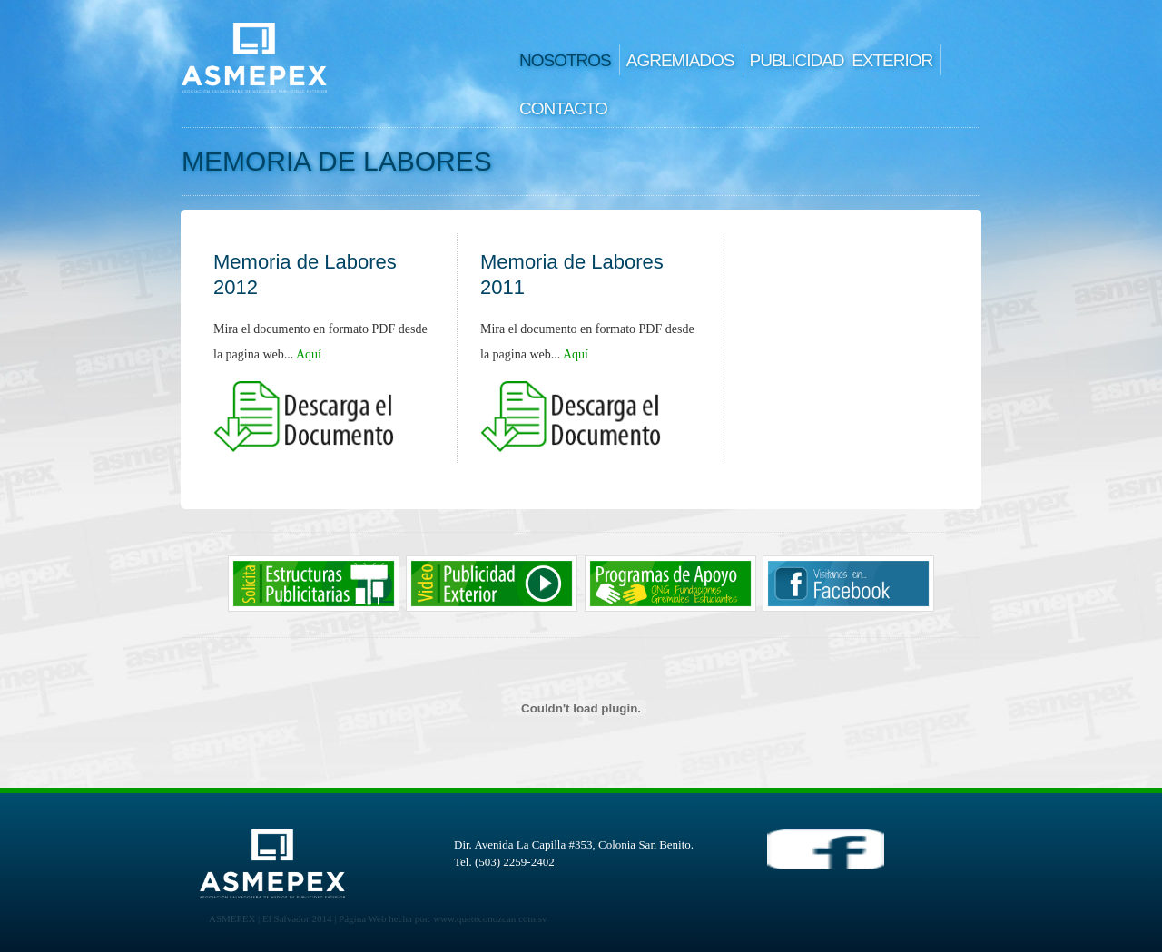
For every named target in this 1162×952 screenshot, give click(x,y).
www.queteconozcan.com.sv (490, 918)
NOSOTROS (565, 60)
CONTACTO (563, 108)
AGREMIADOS (680, 60)
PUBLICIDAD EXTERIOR (841, 60)
